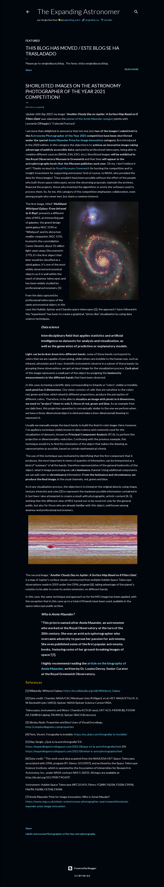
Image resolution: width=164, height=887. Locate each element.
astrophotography (85, 833)
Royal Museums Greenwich (72, 168)
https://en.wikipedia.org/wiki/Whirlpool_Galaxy (91, 690)
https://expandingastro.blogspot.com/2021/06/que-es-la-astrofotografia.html (73, 746)
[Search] (136, 11)
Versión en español (34, 107)
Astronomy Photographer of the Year (53, 833)
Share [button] (29, 70)
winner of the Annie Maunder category (90, 118)
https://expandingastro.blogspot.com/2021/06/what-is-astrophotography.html (74, 751)
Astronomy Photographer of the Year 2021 (58, 135)
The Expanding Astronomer (78, 11)
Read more (131, 69)
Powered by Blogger (82, 868)
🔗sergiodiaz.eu (90, 19)
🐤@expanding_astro (69, 19)
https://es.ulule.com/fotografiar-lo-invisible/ (100, 734)
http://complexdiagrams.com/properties (50, 726)
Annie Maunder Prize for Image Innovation (75, 140)
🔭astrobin (106, 19)
